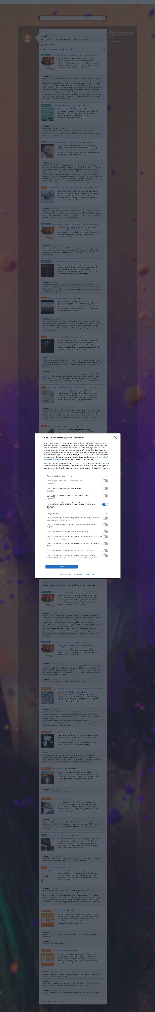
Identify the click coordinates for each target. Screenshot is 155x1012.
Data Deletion (65, 574)
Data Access (77, 574)
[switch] (105, 480)
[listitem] (77, 476)
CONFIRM (61, 566)
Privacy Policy (90, 574)
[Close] (116, 438)
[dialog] (77, 506)
